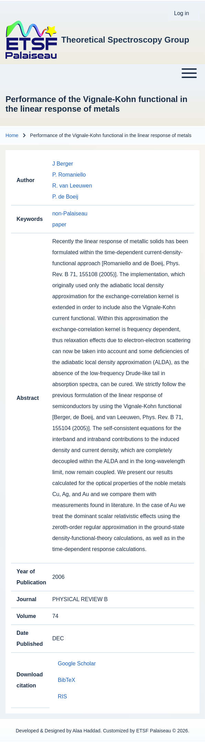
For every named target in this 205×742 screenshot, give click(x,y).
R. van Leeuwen (72, 186)
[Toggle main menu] (102, 73)
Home (12, 135)
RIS (62, 696)
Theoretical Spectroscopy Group (125, 39)
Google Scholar (77, 663)
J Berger (62, 164)
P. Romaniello (69, 175)
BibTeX (66, 680)
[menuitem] (184, 13)
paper (59, 224)
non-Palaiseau (69, 213)
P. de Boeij (65, 197)
